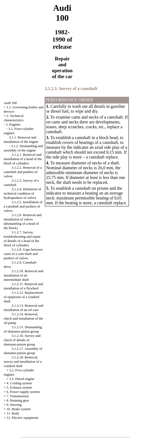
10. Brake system (18, 409)
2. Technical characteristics (14, 118)
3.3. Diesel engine (21, 379)
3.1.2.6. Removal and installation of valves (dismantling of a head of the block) (22, 221)
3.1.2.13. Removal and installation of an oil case (23, 307)
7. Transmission (17, 396)
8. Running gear (17, 400)
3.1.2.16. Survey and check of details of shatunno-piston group (22, 340)
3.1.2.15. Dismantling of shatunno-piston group (23, 329)
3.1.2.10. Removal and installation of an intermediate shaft (23, 275)
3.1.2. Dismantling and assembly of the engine (23, 148)
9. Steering (14, 405)
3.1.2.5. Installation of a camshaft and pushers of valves (23, 206)
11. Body (12, 413)
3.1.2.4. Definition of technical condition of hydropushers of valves (22, 193)
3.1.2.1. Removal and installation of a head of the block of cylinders (23, 159)
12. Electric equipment (22, 418)
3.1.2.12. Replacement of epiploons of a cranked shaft (23, 297)
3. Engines (13, 124)
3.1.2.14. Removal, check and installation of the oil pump (23, 318)
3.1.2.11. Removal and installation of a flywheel (23, 286)
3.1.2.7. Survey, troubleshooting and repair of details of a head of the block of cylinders (22, 238)
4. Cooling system (19, 383)
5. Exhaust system (19, 387)
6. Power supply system (23, 392)
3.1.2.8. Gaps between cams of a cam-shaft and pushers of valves (23, 253)
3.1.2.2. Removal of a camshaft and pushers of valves (23, 171)
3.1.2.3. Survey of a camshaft (71, 88)
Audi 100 (10, 103)
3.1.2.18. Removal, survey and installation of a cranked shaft (23, 361)
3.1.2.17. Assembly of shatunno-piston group (23, 351)
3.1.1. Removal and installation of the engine (21, 139)
